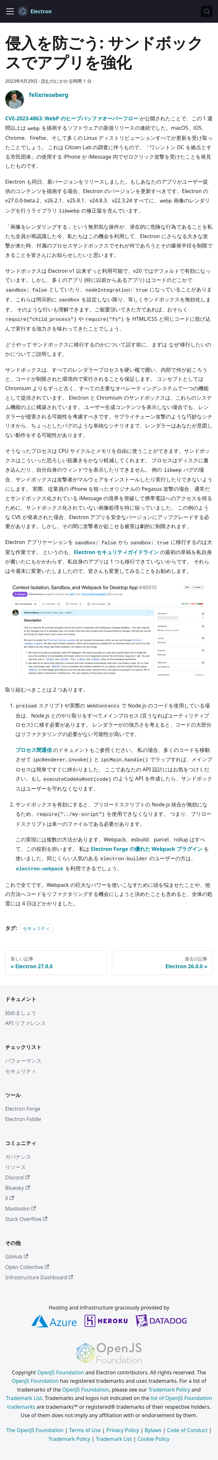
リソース (15, 1167)
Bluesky (17, 1187)
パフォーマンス (23, 1060)
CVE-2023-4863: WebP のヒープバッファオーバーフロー (71, 118)
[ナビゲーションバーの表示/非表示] (10, 11)
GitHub (16, 1256)
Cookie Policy (153, 1438)
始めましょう (20, 1012)
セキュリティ (36, 928)
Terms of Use (85, 1430)
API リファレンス (25, 1023)
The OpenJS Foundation (35, 1430)
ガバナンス (18, 1156)
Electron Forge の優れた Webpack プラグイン (146, 848)
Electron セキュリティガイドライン (116, 552)
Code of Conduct (187, 1430)
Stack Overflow (26, 1219)
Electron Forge (22, 1108)
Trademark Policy (169, 1389)
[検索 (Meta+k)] (207, 11)
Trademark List (24, 1398)
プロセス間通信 (34, 750)
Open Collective (27, 1267)
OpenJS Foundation (60, 1372)
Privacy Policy (122, 1430)
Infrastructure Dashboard (39, 1277)
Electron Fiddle (23, 1119)
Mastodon (20, 1208)
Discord (17, 1177)
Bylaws (152, 1430)
